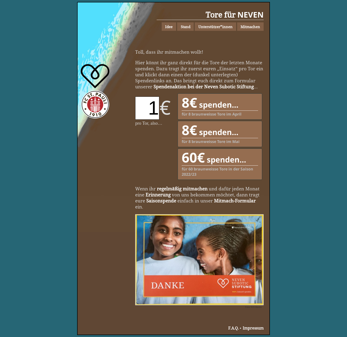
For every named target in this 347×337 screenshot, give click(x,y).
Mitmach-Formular (235, 201)
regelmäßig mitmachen (182, 189)
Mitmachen (250, 26)
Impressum (253, 328)
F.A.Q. (233, 328)
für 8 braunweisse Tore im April (220, 105)
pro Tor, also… (148, 123)
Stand (185, 26)
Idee (169, 26)
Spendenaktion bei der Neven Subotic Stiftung (203, 87)
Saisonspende (161, 201)
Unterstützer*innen (215, 26)
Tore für (235, 14)
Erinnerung (158, 195)
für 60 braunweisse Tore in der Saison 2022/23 (220, 163)
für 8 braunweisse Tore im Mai (220, 132)
